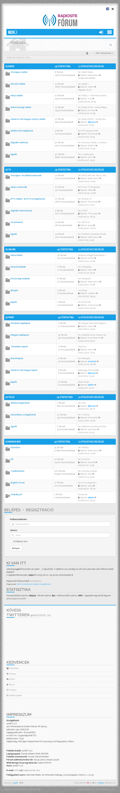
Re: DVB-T (83, 210)
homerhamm (94, 338)
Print (11, 317)
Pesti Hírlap (83, 382)
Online (11, 249)
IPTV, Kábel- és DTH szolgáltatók (28, 199)
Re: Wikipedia (84, 267)
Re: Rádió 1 (83, 84)
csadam (91, 293)
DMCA (10, 679)
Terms (10, 684)
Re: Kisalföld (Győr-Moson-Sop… (93, 335)
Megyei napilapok (20, 335)
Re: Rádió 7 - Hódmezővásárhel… (93, 95)
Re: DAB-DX (84, 459)
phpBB (15, 783)
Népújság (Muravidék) (88, 370)
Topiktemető (17, 471)
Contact (11, 690)
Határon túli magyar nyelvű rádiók (28, 119)
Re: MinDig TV (85, 199)
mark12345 (93, 305)
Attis (90, 474)
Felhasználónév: (18, 519)
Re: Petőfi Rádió (85, 72)
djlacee (92, 122)
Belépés (12, 510)
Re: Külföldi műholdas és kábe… (93, 234)
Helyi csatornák (19, 187)
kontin (91, 258)
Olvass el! (82, 494)
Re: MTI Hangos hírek (88, 130)
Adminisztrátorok (24, 584)
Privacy (11, 674)
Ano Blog (82, 290)
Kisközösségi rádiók (21, 107)
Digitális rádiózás (19, 142)
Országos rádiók (19, 72)
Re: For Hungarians (87, 482)
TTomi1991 (93, 213)
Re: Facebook (84, 278)
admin (91, 385)
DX (12, 459)
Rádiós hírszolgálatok (22, 130)
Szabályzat (16, 494)
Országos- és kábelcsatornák (26, 175)
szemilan (92, 429)
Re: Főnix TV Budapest (89, 187)
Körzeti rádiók (18, 84)
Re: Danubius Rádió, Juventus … (93, 142)
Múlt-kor (82, 346)
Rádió (11, 66)
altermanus (93, 178)
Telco (11, 397)
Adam (91, 87)
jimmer (91, 110)
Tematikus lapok (19, 346)
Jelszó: (13, 530)
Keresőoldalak (18, 267)
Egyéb (14, 154)
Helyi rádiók (17, 95)
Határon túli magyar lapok (24, 370)
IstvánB (91, 462)
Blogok (14, 290)
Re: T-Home (83, 414)
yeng (90, 225)
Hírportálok (16, 255)
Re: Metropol (84, 358)
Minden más (14, 441)
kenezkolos (93, 75)
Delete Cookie (14, 695)
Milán (90, 190)
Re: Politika (83, 447)
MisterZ (91, 145)
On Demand (17, 222)
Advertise (12, 668)
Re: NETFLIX (84, 222)
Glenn (91, 270)
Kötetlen (15, 447)
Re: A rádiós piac (86, 154)
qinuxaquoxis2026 (16, 598)
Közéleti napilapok (20, 323)
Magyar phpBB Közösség (30, 789)
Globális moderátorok (41, 584)
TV (9, 169)
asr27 (90, 157)
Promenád (93, 134)
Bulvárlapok (17, 358)
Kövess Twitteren (28, 612)
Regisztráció (40, 510)
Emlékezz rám (20, 541)
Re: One (82, 403)
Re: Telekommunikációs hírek (92, 426)
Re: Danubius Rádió (87, 471)
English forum (18, 482)
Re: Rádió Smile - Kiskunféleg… (92, 107)
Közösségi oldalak (20, 278)
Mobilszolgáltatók (20, 403)
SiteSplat (101, 783)
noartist (92, 361)
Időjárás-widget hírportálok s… (92, 255)
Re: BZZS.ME (84, 302)
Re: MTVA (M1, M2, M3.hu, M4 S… (93, 175)
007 (90, 98)
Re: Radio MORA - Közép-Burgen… (94, 119)
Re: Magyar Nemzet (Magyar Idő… (94, 323)
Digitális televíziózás (21, 210)
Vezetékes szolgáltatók (23, 414)
